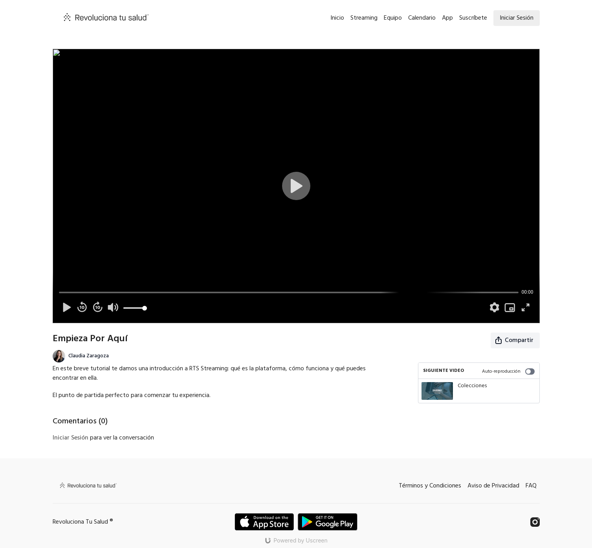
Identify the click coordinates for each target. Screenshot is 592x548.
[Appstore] (264, 522)
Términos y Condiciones (430, 486)
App (447, 18)
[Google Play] (327, 522)
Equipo (393, 18)
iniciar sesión (70, 438)
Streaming (364, 18)
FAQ (531, 486)
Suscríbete (473, 18)
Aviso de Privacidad (493, 486)
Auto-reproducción (508, 371)
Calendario (422, 18)
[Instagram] (535, 522)
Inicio (337, 18)
